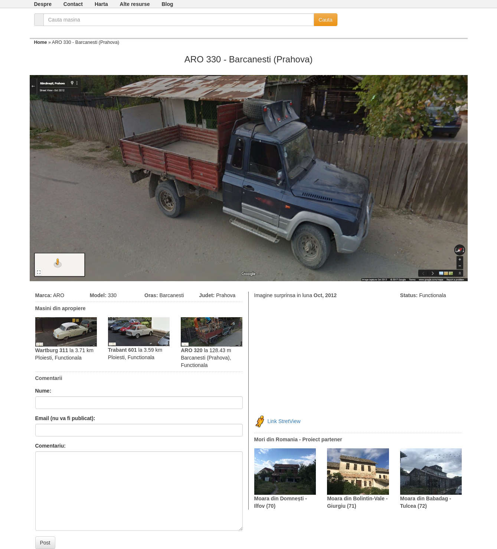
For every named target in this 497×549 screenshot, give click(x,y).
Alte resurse (135, 4)
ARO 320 (191, 350)
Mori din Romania (276, 439)
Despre (43, 4)
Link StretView (283, 421)
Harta (101, 4)
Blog (167, 4)
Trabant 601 (122, 350)
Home (40, 42)
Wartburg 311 (51, 350)
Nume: (43, 391)
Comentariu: (50, 446)
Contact (73, 4)
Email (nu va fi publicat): (65, 418)
